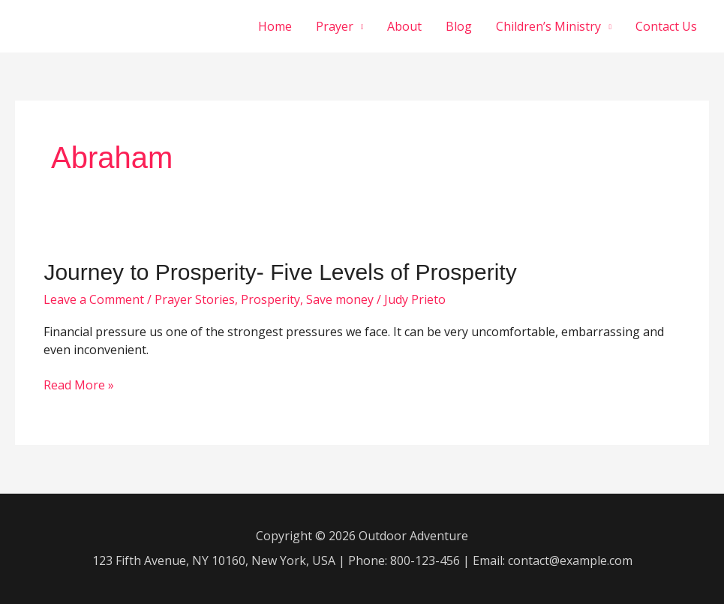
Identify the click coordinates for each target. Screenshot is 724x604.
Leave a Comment (94, 299)
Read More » (79, 386)
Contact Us (666, 26)
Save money (340, 299)
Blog (459, 26)
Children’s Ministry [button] (548, 26)
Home (275, 26)
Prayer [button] (334, 26)
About (404, 26)
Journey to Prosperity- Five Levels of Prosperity (280, 272)
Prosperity (270, 299)
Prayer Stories (195, 299)
